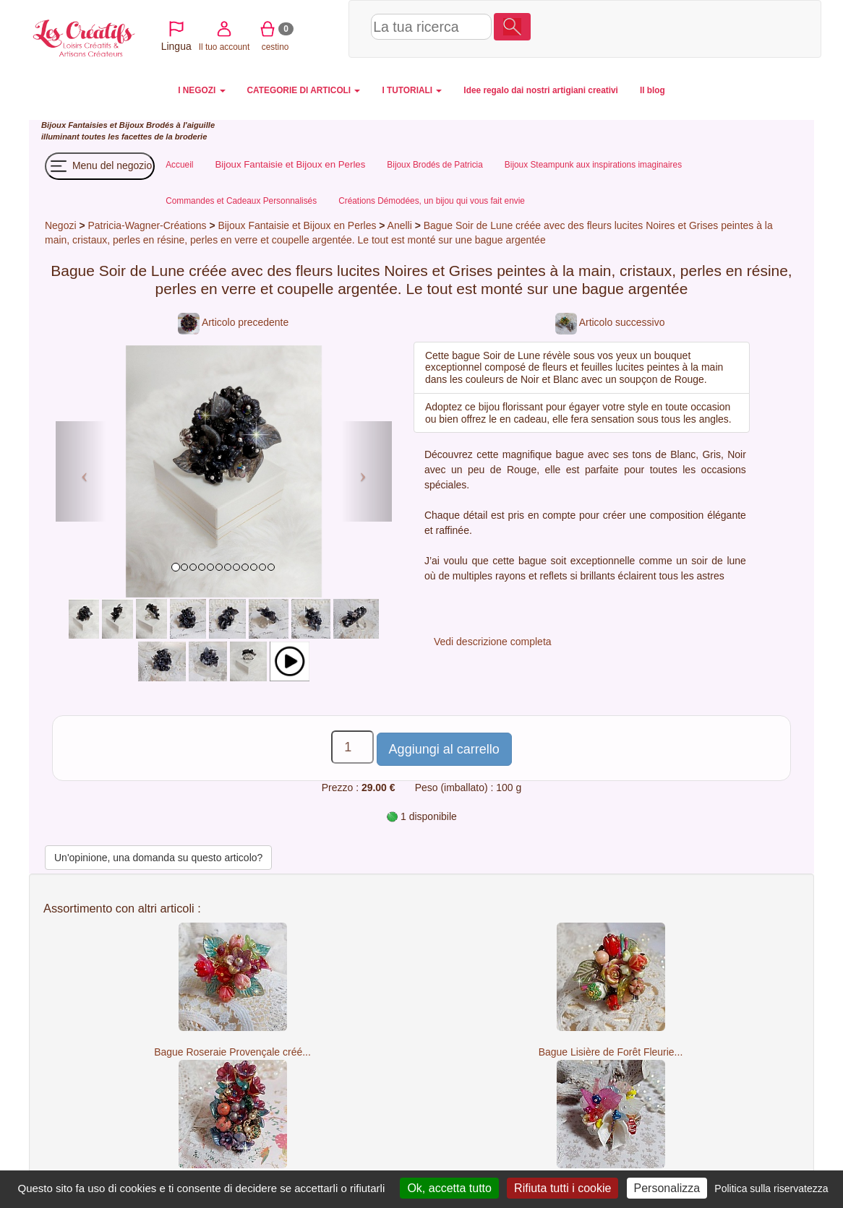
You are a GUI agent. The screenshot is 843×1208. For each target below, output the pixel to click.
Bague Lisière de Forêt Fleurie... (611, 1052)
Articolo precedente (233, 322)
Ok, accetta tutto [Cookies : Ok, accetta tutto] (449, 1188)
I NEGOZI (201, 90)
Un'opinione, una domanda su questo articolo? (158, 857)
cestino (682, 28)
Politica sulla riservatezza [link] (771, 1188)
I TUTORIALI (412, 90)
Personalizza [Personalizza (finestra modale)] (667, 1188)
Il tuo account (631, 28)
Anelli (400, 225)
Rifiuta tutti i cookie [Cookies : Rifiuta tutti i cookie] (562, 1188)
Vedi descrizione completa (493, 641)
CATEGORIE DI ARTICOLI (304, 90)
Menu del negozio (100, 166)
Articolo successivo (610, 322)
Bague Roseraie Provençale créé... (232, 1052)
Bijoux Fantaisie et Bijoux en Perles (298, 225)
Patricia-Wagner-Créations (146, 225)
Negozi (60, 225)
